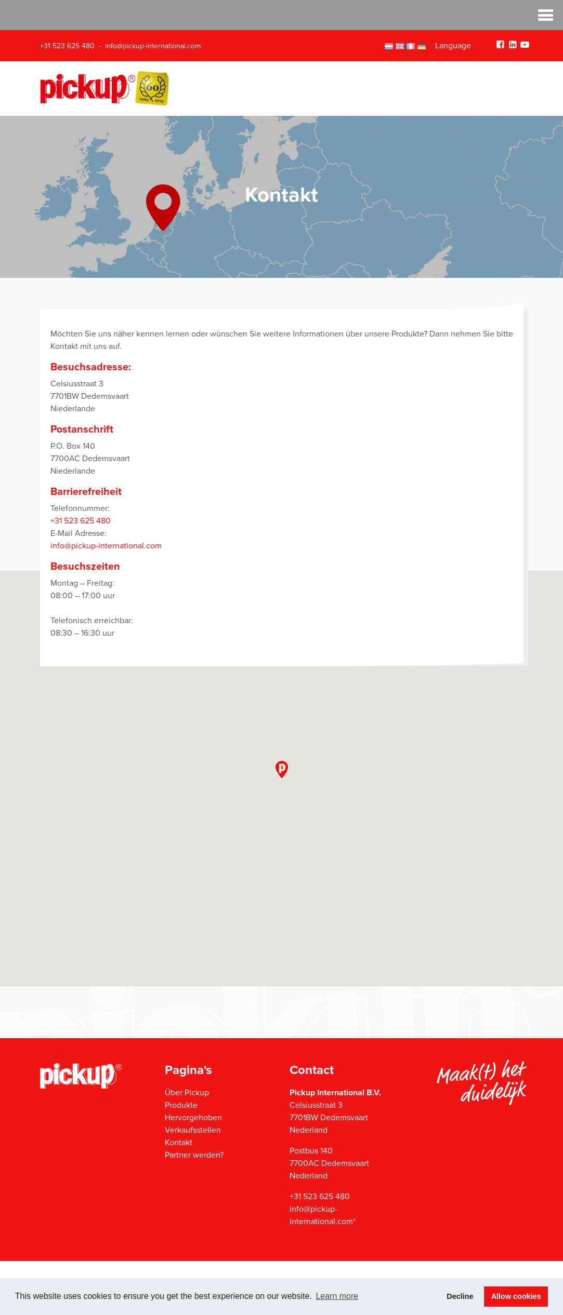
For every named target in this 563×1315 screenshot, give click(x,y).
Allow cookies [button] (516, 1296)
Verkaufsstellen (193, 1130)
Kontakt (178, 1142)
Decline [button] (460, 1296)
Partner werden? (194, 1155)
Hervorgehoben (193, 1117)
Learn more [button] (337, 1296)
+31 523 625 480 (67, 46)
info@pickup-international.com (153, 46)
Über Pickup (187, 1093)
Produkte (181, 1105)
